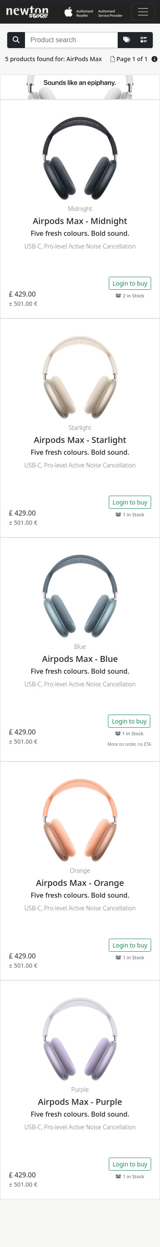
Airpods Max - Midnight (80, 221)
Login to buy (130, 283)
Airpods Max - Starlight (80, 439)
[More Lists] (126, 40)
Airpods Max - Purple (80, 1101)
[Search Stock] (16, 40)
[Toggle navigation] (143, 11)
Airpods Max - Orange (80, 882)
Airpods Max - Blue (80, 658)
